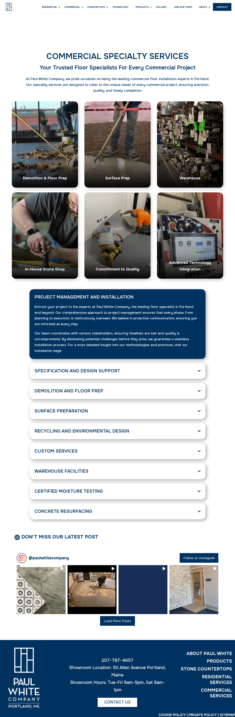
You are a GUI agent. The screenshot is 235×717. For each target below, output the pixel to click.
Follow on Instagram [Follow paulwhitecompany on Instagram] (199, 559)
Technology (120, 7)
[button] (41, 591)
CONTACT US (117, 703)
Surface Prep (117, 177)
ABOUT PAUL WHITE (209, 655)
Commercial (72, 7)
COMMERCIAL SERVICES (216, 694)
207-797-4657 (117, 662)
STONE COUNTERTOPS (206, 670)
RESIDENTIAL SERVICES (217, 681)
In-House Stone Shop (45, 268)
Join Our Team (183, 7)
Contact (222, 7)
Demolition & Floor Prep (45, 177)
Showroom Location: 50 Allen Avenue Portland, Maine (117, 672)
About (203, 7)
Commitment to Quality (117, 268)
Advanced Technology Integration (190, 265)
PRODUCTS (219, 662)
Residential (49, 7)
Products (142, 7)
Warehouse (190, 177)
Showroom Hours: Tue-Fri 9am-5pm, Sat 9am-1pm (117, 687)
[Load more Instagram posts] (117, 622)
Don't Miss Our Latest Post (66, 537)
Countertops (96, 7)
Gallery (161, 7)
